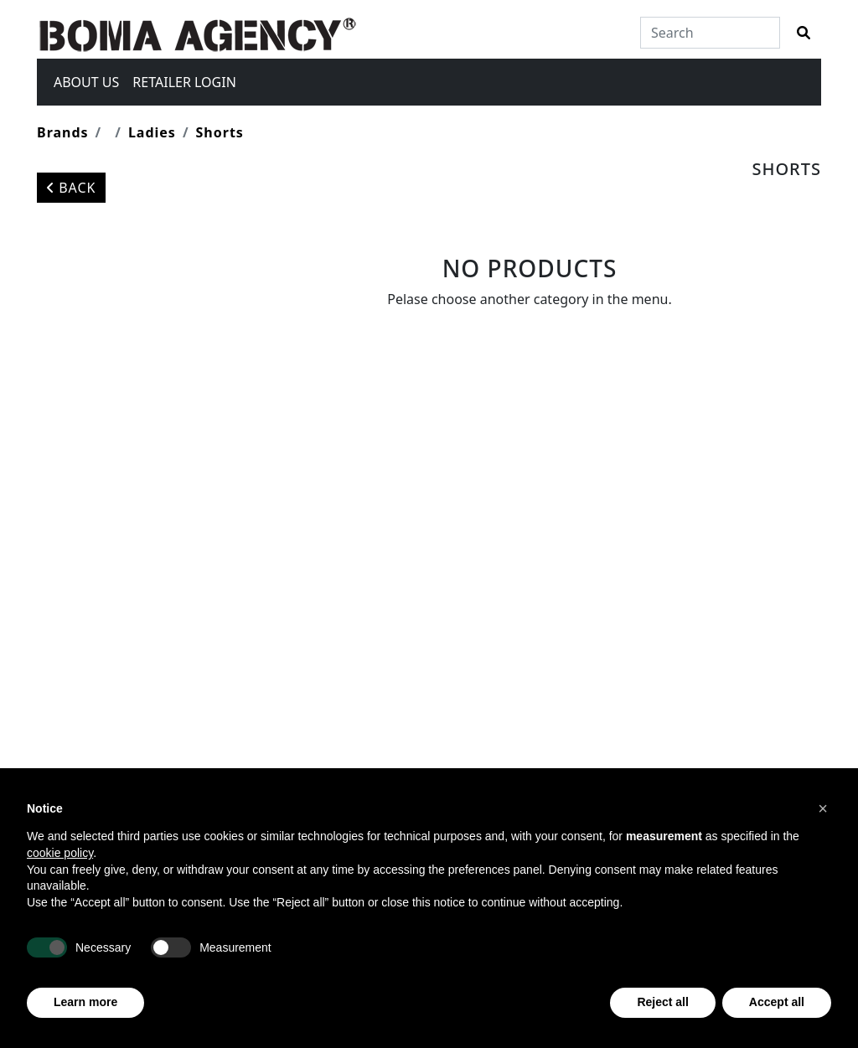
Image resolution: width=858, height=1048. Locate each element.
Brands (63, 132)
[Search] (710, 33)
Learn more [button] (85, 1002)
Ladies (152, 132)
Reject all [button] (662, 1002)
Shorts (220, 132)
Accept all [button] (776, 1002)
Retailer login (183, 82)
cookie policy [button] (60, 853)
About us (86, 82)
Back (71, 187)
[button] (822, 808)
